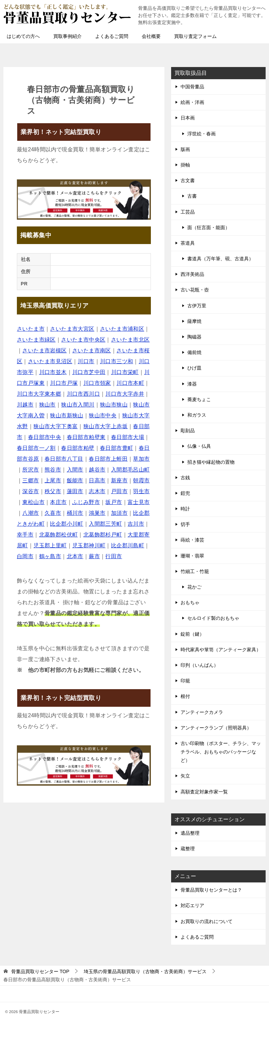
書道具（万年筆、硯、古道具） (220, 258)
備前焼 (194, 352)
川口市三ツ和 (116, 361)
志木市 (97, 491)
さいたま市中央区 (83, 340)
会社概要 (151, 36)
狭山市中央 (102, 415)
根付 (185, 696)
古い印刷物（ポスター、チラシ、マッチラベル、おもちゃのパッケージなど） (221, 752)
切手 (185, 524)
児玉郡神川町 (88, 545)
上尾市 (53, 480)
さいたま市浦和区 (122, 329)
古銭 (185, 477)
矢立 (185, 776)
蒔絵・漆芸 (192, 540)
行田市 (113, 556)
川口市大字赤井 (124, 394)
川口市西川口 (83, 394)
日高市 (97, 480)
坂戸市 (113, 502)
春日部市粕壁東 (86, 437)
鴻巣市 (97, 513)
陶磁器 (194, 337)
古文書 (188, 180)
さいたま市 (31, 329)
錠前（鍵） (192, 634)
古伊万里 (196, 305)
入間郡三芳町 (105, 524)
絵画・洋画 (192, 102)
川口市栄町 (125, 372)
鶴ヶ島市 (50, 556)
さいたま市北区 (130, 340)
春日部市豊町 (116, 448)
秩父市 (53, 491)
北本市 (75, 556)
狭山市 (47, 405)
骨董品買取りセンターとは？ (211, 890)
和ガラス (196, 415)
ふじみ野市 (86, 502)
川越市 (25, 405)
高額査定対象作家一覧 (204, 791)
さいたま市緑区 (36, 340)
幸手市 (25, 535)
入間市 (75, 470)
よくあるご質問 (111, 36)
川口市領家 (97, 383)
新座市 (119, 480)
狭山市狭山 (114, 405)
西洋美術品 (192, 274)
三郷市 (30, 480)
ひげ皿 (194, 368)
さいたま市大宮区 (72, 329)
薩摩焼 (194, 321)
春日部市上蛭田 (108, 459)
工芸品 (188, 212)
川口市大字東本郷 (39, 394)
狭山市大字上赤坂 (105, 426)
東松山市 (33, 502)
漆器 (192, 384)
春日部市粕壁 (77, 448)
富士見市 (139, 502)
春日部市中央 (44, 437)
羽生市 (141, 491)
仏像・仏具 (199, 446)
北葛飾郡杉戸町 (102, 535)
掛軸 (185, 165)
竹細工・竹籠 (195, 571)
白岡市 (25, 556)
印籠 (185, 680)
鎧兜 (185, 493)
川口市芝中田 (88, 372)
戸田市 (119, 491)
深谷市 (30, 491)
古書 (192, 196)
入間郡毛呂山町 (130, 470)
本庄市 (58, 502)
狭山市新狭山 (66, 415)
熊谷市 (53, 470)
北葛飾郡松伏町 (58, 535)
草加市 (141, 459)
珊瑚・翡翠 (192, 556)
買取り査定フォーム (195, 36)
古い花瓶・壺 (195, 289)
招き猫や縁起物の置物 (211, 462)
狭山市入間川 (77, 405)
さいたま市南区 (91, 350)
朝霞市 (141, 480)
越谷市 (97, 470)
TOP (40, 971)
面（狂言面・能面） (208, 227)
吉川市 (136, 524)
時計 (185, 508)
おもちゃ (190, 602)
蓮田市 (75, 491)
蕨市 (94, 556)
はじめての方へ (23, 36)
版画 (185, 149)
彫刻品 (188, 430)
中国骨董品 (192, 86)
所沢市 (30, 470)
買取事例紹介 (67, 36)
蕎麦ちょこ (199, 399)
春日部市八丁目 (64, 459)
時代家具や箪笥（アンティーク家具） (221, 649)
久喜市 (53, 513)
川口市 (86, 361)
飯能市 (75, 480)
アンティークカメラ (202, 712)
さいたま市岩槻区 (44, 350)
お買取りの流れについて (207, 921)
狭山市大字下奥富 (55, 426)
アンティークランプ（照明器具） (216, 727)
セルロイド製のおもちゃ (213, 618)
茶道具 (188, 243)
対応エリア (192, 905)
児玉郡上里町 (49, 545)
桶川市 (75, 513)
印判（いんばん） (199, 665)
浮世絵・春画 (201, 133)
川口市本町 (130, 383)
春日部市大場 (127, 437)
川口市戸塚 (64, 383)
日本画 (188, 118)
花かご (194, 587)
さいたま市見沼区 (50, 361)
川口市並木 (53, 372)
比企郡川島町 (127, 545)
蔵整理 (188, 848)
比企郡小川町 (66, 524)
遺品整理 (190, 833)
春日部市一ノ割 (36, 448)
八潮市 (30, 513)
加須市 (119, 513)
